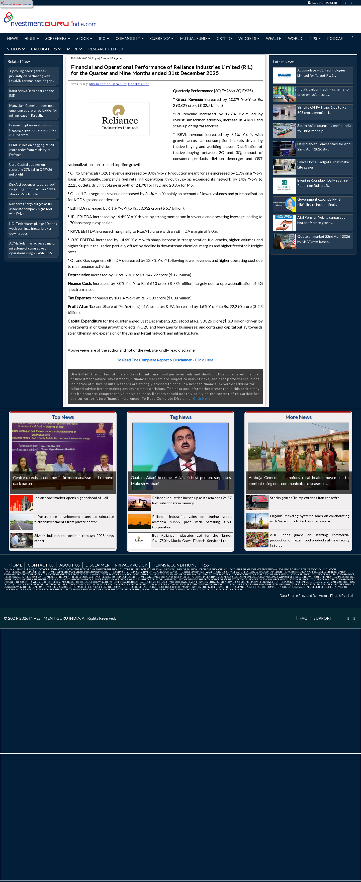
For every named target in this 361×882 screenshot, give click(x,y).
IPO (104, 38)
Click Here (201, 398)
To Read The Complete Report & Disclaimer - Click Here (165, 359)
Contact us (41, 565)
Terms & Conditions (175, 565)
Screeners (57, 38)
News (12, 38)
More (74, 49)
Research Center (105, 49)
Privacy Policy (131, 565)
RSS (205, 565)
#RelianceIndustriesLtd (108, 84)
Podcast (336, 38)
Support (323, 618)
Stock (84, 38)
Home (15, 565)
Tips (315, 38)
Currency (161, 38)
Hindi (31, 38)
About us (69, 565)
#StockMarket (138, 84)
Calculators (45, 49)
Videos (16, 49)
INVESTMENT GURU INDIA (54, 618)
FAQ (304, 618)
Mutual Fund (195, 38)
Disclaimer (97, 565)
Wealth (274, 38)
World (295, 38)
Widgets (248, 38)
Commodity (130, 38)
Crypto (224, 38)
